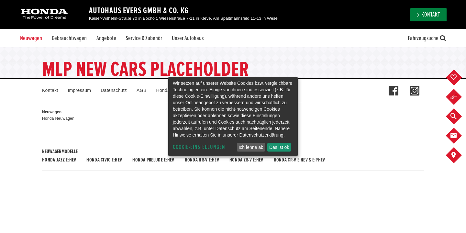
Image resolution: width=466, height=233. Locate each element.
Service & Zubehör (144, 38)
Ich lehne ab (251, 147)
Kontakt (430, 15)
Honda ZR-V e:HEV (246, 159)
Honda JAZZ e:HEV (59, 159)
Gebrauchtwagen (69, 38)
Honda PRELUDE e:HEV (153, 159)
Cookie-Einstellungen (199, 147)
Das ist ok (279, 147)
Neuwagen (31, 38)
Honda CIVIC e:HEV (104, 159)
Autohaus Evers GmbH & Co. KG (139, 10)
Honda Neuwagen (58, 118)
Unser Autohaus (188, 38)
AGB (141, 90)
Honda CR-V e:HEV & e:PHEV (299, 159)
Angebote (106, 38)
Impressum (79, 90)
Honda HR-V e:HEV (202, 159)
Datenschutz (114, 90)
